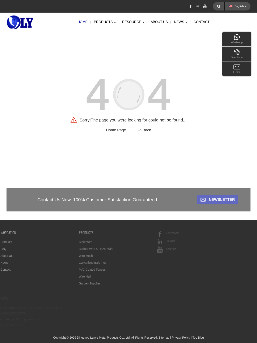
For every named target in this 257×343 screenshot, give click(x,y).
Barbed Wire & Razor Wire (90, 248)
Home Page (116, 130)
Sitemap (164, 337)
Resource (133, 22)
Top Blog (198, 337)
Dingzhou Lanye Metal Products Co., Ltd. (103, 337)
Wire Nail (79, 276)
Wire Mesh (80, 255)
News (180, 22)
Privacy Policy (181, 337)
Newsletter (222, 202)
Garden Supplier (83, 283)
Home (82, 22)
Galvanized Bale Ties (86, 262)
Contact (202, 22)
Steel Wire (79, 242)
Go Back (143, 130)
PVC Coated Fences (86, 269)
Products (105, 22)
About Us (159, 22)
